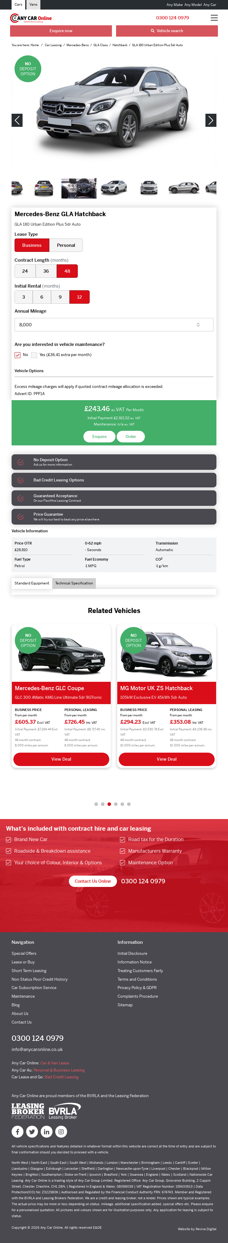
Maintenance (23, 996)
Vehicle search (167, 30)
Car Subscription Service (34, 987)
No (25, 354)
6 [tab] (129, 804)
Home (35, 45)
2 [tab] (102, 804)
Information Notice (135, 962)
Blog (16, 1004)
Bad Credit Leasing (61, 1077)
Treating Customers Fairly (140, 970)
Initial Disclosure (132, 953)
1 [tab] (96, 804)
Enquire (99, 436)
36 (46, 271)
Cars (18, 4)
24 (25, 271)
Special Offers (24, 953)
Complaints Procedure (138, 996)
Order (131, 436)
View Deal (61, 759)
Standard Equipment (32, 583)
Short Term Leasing (29, 970)
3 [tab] (109, 804)
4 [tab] (116, 804)
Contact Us (22, 1022)
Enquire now (61, 30)
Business (32, 245)
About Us (20, 1013)
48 (67, 271)
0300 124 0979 (172, 18)
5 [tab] (122, 804)
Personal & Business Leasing (59, 1070)
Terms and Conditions (137, 979)
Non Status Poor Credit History (40, 979)
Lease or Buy (23, 962)
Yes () (65, 354)
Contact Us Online (93, 881)
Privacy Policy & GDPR (137, 987)
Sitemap (125, 1004)
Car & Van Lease (54, 1063)
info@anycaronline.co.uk (37, 1049)
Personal (66, 245)
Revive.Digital (206, 1229)
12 (79, 297)
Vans (33, 4)
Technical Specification (74, 583)
